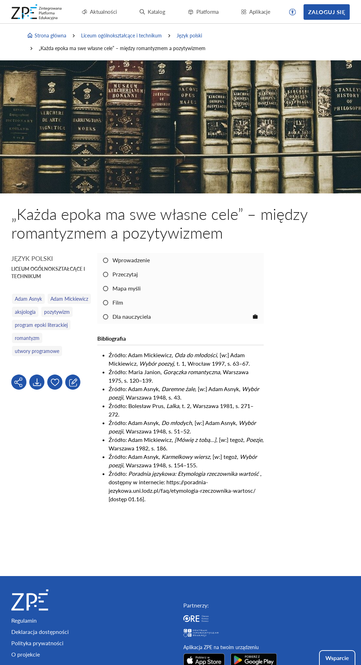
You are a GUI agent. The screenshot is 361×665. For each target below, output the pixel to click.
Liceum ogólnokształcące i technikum (121, 35)
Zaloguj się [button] (326, 11)
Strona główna (46, 35)
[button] (292, 12)
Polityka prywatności (37, 643)
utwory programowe (37, 351)
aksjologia (25, 312)
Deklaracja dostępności (40, 631)
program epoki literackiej (41, 325)
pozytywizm (57, 312)
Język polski (189, 35)
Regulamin (24, 620)
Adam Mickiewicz (69, 299)
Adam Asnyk (28, 299)
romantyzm (27, 338)
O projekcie (25, 654)
